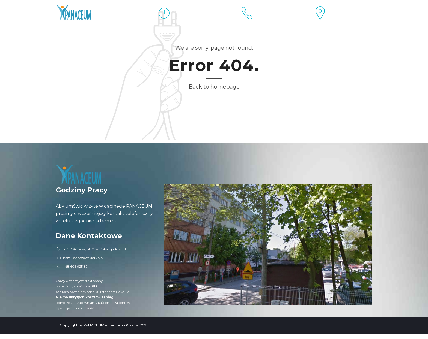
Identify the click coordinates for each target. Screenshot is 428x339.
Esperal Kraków (75, 33)
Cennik (165, 33)
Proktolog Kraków (126, 33)
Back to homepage (214, 86)
